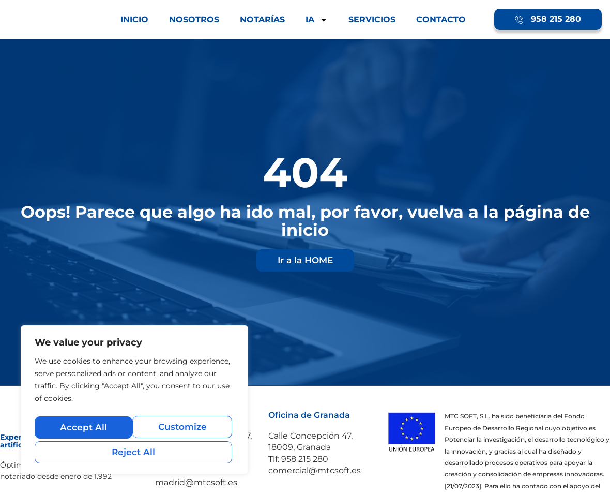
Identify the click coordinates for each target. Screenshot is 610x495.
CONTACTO (441, 19)
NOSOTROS (194, 19)
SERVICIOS (371, 19)
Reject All (183, 429)
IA (317, 19)
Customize (83, 429)
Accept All (134, 452)
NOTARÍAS (262, 19)
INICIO (134, 19)
